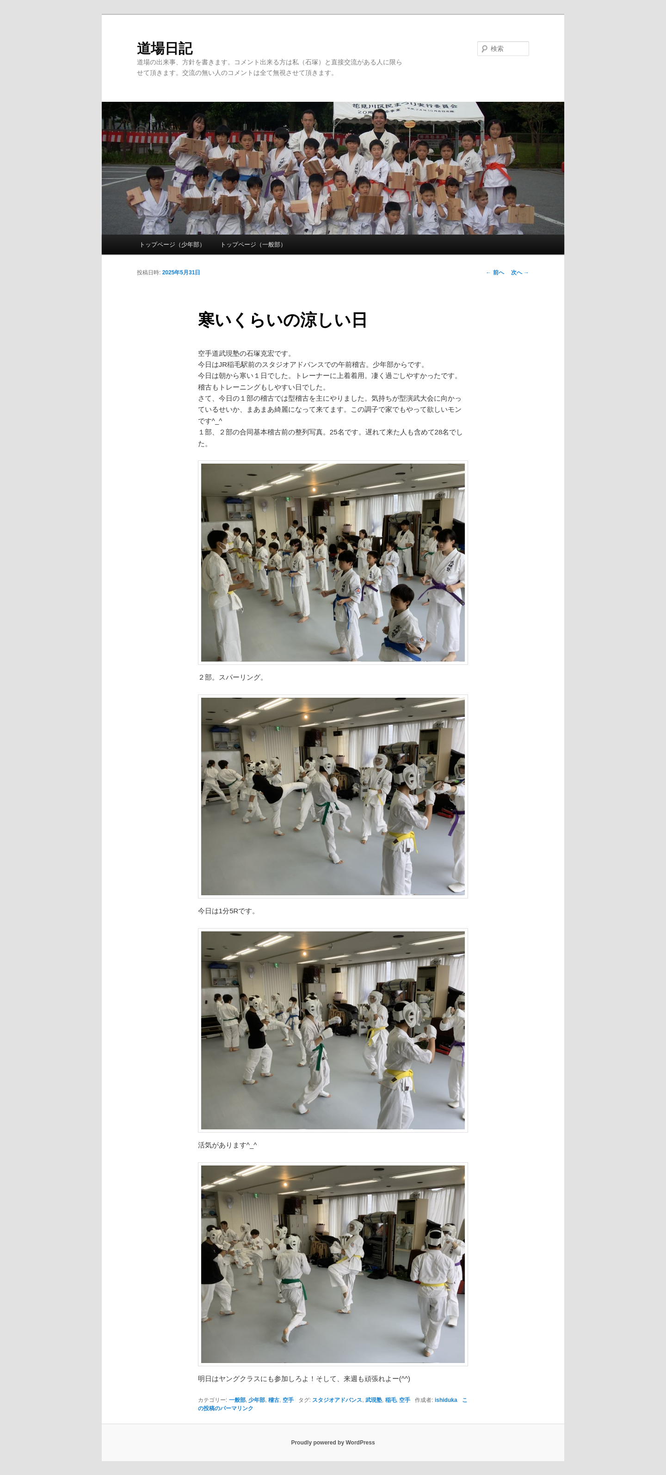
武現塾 (373, 1400)
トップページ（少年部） (172, 244)
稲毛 (390, 1400)
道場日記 (164, 48)
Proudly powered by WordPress (333, 1442)
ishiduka (446, 1400)
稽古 (273, 1400)
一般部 (237, 1400)
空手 (288, 1400)
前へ (495, 272)
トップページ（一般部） (253, 244)
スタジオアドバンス (337, 1400)
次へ (520, 272)
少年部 (256, 1400)
